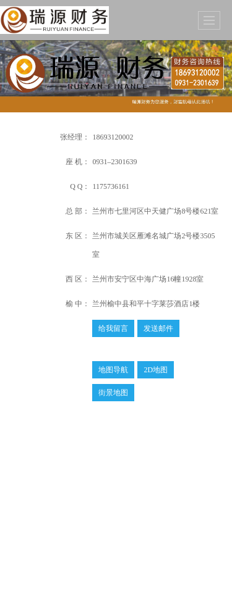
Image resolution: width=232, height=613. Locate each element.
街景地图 (113, 392)
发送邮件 (158, 328)
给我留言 (113, 328)
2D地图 (156, 369)
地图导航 (113, 369)
